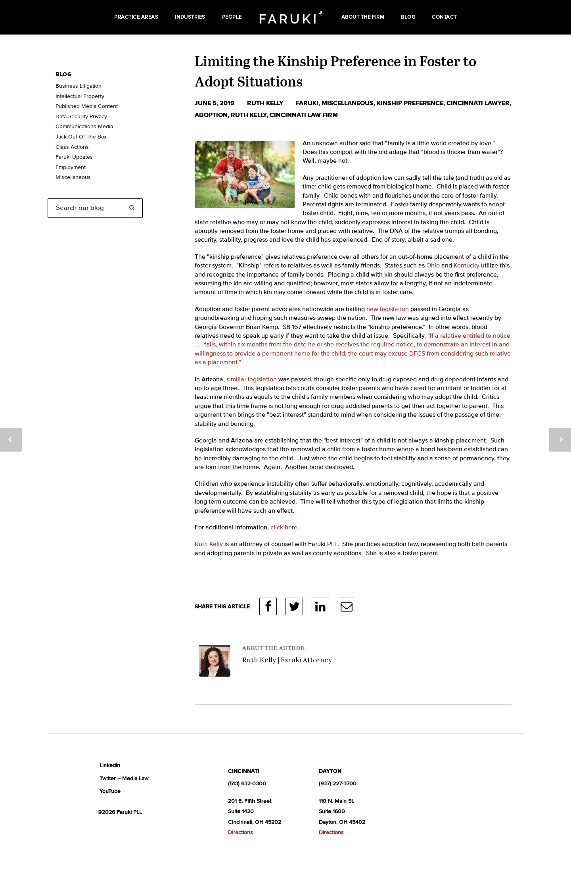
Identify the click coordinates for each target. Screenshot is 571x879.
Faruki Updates (74, 157)
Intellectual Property (80, 96)
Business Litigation (79, 86)
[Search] (95, 208)
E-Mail (347, 606)
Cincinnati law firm (304, 115)
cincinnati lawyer (478, 103)
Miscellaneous (348, 103)
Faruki (307, 103)
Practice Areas (136, 17)
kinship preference (410, 103)
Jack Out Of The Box (81, 137)
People (232, 17)
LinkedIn (320, 606)
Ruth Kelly (266, 103)
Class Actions (72, 147)
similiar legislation (251, 380)
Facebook (268, 606)
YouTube (110, 791)
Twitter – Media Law (124, 778)
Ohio (433, 266)
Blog (408, 17)
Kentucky (466, 266)
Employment (71, 167)
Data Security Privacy (81, 116)
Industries (190, 17)
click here (283, 528)
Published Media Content (87, 106)
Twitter (294, 606)
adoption (211, 115)
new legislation (387, 309)
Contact (444, 17)
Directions (240, 832)
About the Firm (362, 17)
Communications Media (84, 126)
